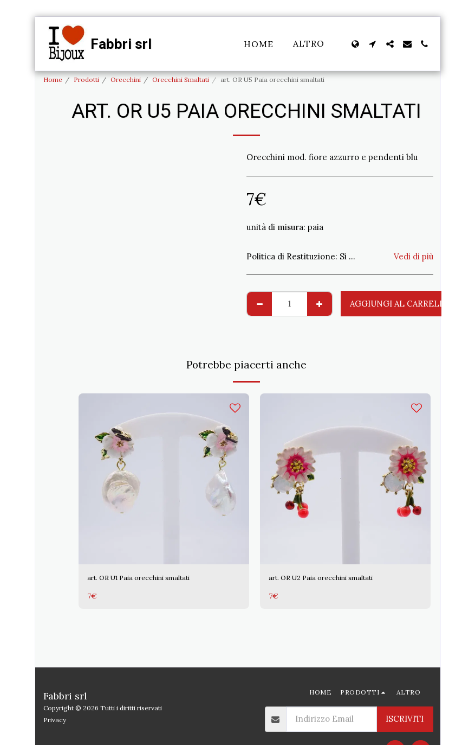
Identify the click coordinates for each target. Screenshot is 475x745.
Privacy (54, 720)
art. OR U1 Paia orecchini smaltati (151, 579)
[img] (164, 478)
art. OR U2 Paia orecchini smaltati (334, 579)
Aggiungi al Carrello (400, 303)
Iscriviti (405, 719)
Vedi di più (413, 257)
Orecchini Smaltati (180, 79)
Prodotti (86, 79)
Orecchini (125, 79)
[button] (373, 44)
